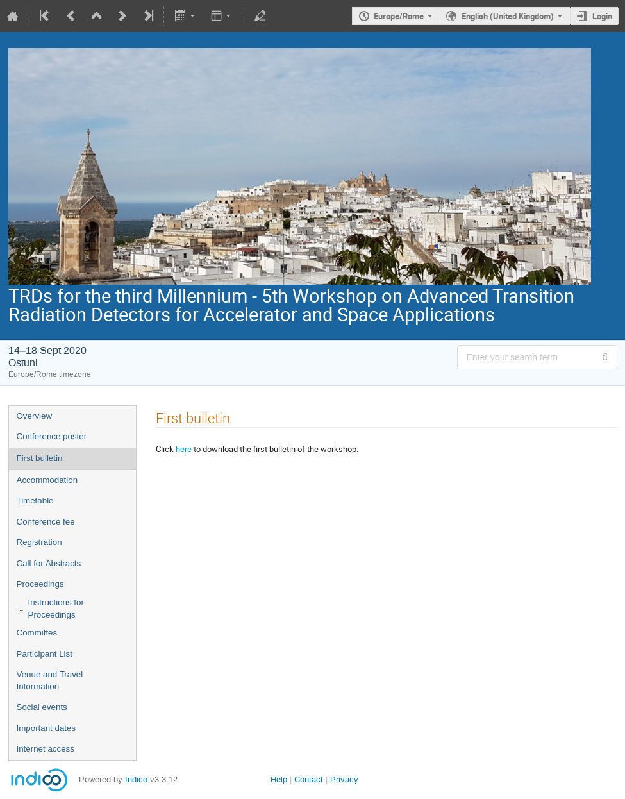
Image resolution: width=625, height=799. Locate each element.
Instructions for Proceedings (56, 608)
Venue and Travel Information (50, 680)
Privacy (344, 779)
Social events (42, 707)
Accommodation (47, 480)
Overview (35, 416)
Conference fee (46, 521)
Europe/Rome (399, 16)
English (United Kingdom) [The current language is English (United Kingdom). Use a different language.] (508, 16)
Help (279, 779)
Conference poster (52, 436)
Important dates (46, 728)
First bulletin (40, 458)
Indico (136, 779)
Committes (37, 632)
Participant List (44, 654)
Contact (308, 779)
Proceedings (40, 584)
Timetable (35, 500)
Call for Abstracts (49, 563)
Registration (39, 542)
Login (602, 16)
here (184, 449)
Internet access (45, 748)
